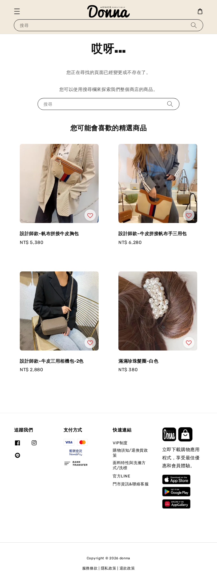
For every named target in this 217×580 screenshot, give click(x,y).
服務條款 (90, 568)
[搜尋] (194, 25)
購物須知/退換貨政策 (130, 453)
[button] (17, 11)
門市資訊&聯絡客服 (131, 484)
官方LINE (121, 476)
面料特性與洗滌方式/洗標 (129, 465)
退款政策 (127, 568)
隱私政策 (108, 568)
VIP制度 (120, 443)
